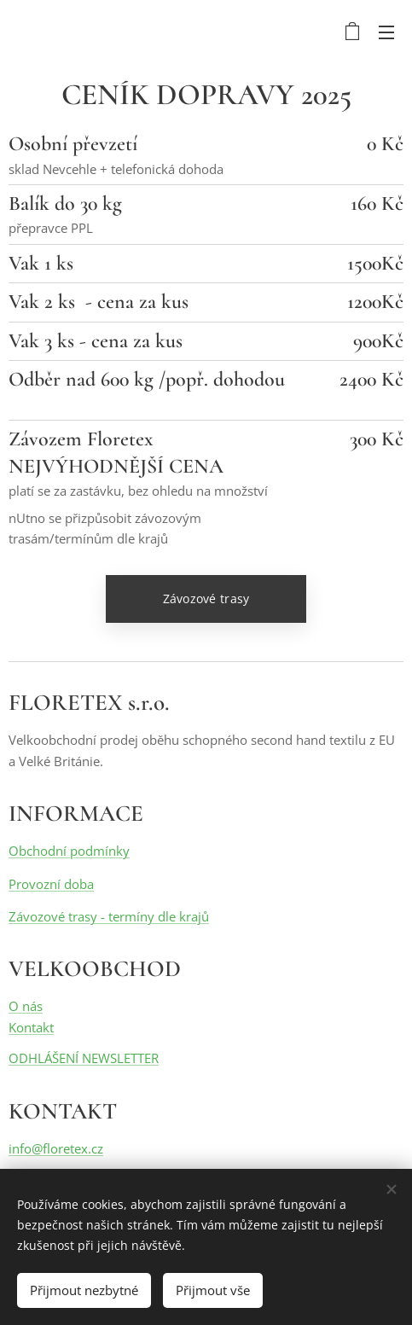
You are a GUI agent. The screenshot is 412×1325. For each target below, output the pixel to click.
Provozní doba (51, 883)
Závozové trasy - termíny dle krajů (109, 916)
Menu (386, 32)
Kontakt (31, 1027)
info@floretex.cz (56, 1148)
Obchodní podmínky (69, 850)
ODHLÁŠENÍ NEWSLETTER (84, 1057)
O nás (26, 1006)
